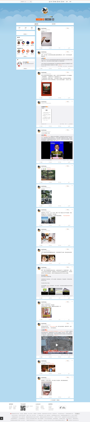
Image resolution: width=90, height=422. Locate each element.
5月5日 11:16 (43, 29)
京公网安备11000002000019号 (73, 420)
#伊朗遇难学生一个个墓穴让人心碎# (60, 331)
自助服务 (50, 407)
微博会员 (10, 407)
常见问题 (50, 406)
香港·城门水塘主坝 (51, 169)
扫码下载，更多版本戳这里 (29, 407)
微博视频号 (50, 159)
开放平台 (37, 409)
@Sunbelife (43, 275)
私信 (48, 19)
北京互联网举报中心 (22, 418)
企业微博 (37, 407)
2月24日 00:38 (43, 379)
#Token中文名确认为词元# (45, 136)
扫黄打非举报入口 (69, 418)
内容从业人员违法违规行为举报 (31, 418)
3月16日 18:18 (43, 187)
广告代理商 (42, 408)
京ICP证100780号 (15, 415)
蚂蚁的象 (32, 53)
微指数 (14, 408)
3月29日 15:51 (43, 53)
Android (49, 73)
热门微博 (10, 406)
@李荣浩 (42, 58)
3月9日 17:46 (43, 230)
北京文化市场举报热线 (48, 418)
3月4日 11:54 (43, 325)
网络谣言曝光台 (75, 418)
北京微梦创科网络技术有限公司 (59, 420)
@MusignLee (53, 326)
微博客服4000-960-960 (14, 413)
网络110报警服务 (41, 418)
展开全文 (61, 65)
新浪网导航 (39, 413)
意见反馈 (21, 413)
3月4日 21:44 (43, 303)
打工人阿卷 (25, 62)
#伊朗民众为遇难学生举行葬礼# (47, 331)
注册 (67, 1)
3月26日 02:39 (43, 73)
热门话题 (14, 406)
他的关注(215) (20, 40)
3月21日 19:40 (43, 167)
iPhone (49, 29)
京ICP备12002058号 (22, 415)
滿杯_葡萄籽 (28, 53)
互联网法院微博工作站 (69, 413)
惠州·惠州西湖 (66, 215)
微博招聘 (35, 413)
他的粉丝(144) (20, 48)
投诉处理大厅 (54, 413)
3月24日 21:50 (43, 123)
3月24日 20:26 (43, 131)
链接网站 (42, 406)
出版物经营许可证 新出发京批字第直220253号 (69, 417)
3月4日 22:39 (43, 268)
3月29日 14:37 (43, 66)
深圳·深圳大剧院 (50, 363)
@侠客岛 (42, 135)
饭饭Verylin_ (19, 45)
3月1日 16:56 (43, 362)
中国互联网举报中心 (14, 418)
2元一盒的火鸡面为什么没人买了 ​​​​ (28, 63)
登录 (70, 1)
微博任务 (32, 45)
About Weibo (30, 413)
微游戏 (10, 408)
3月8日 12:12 (43, 250)
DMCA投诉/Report (61, 413)
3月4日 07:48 (43, 354)
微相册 (14, 407)
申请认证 (37, 406)
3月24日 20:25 (43, 159)
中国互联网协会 (55, 418)
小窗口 (71, 142)
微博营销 (42, 407)
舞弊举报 (25, 413)
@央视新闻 (43, 329)
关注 (39, 19)
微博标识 (37, 408)
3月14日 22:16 (43, 211)
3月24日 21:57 (43, 103)
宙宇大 (23, 45)
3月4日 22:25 (43, 295)
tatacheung (43, 28)
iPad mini (49, 53)
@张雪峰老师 (43, 106)
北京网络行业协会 (62, 418)
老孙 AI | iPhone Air (51, 295)
